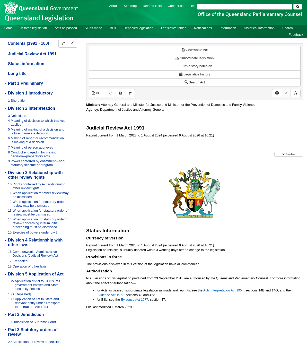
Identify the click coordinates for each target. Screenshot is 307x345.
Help (193, 6)
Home (8, 28)
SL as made (93, 28)
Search (287, 28)
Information (228, 28)
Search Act (195, 82)
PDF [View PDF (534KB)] (97, 93)
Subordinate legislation (195, 58)
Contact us (175, 6)
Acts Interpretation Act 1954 (223, 290)
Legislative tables (173, 28)
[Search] (244, 7)
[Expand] (63, 43)
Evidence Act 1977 (110, 295)
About (113, 6)
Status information (26, 64)
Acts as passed (66, 28)
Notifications (203, 28)
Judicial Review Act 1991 (32, 54)
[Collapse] (72, 43)
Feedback (296, 35)
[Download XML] (111, 93)
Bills (113, 28)
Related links (152, 6)
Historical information (259, 28)
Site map (130, 6)
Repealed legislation (138, 28)
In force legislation (33, 28)
